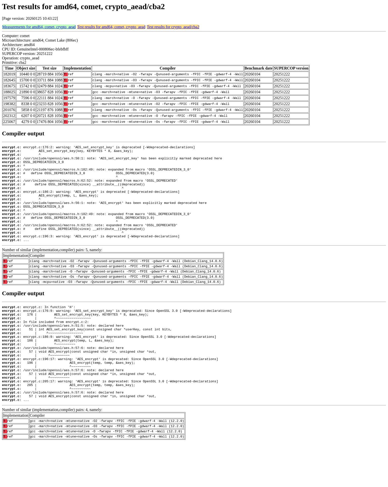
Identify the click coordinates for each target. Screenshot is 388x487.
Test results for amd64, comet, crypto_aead (111, 27)
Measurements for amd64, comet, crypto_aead (39, 27)
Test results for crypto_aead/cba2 (173, 27)
